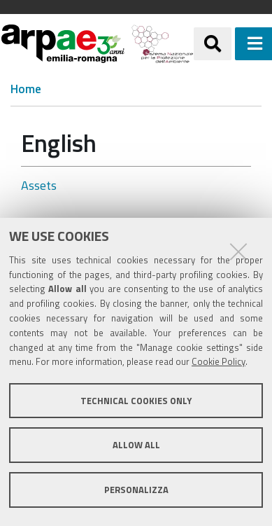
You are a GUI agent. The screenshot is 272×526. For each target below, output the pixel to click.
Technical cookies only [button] (136, 401)
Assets (39, 185)
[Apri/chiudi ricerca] (212, 43)
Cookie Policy (218, 361)
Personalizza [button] (136, 490)
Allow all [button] (136, 445)
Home (25, 89)
